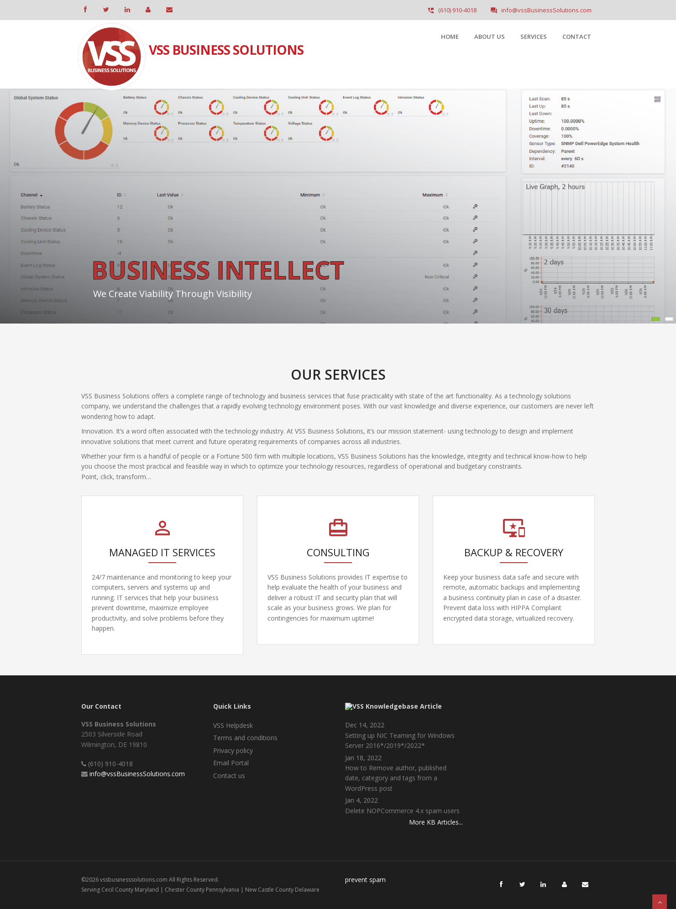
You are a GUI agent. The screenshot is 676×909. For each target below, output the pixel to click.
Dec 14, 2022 (364, 725)
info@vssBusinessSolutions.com (137, 773)
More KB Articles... (436, 822)
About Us (489, 36)
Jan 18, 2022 (363, 757)
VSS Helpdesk (233, 725)
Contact (576, 36)
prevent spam (365, 879)
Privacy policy (233, 750)
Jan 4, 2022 (361, 800)
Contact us (229, 775)
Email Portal (231, 762)
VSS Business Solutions (226, 42)
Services (533, 36)
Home (450, 36)
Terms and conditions (245, 737)
